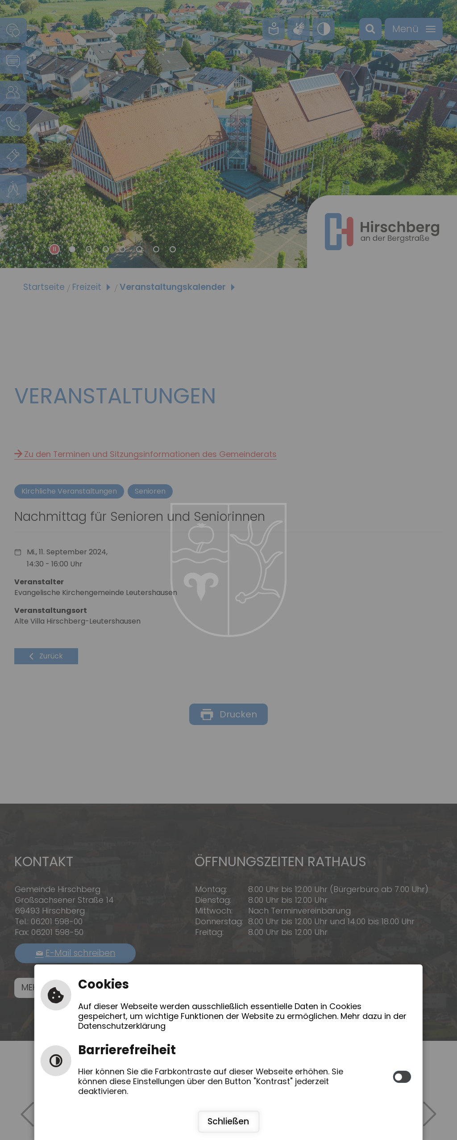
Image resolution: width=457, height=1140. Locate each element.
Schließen (228, 1121)
